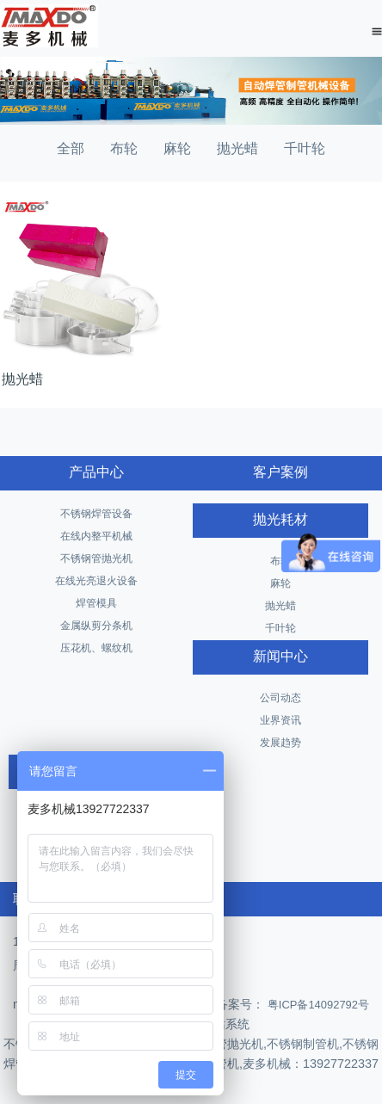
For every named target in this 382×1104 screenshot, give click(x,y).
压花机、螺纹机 (96, 648)
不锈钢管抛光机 (96, 558)
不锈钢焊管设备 (96, 514)
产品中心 (96, 472)
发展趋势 (280, 743)
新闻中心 (280, 656)
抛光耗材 (280, 519)
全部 (70, 148)
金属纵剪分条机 (96, 626)
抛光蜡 (237, 148)
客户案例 (280, 472)
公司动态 (280, 698)
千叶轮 (304, 148)
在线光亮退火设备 (96, 581)
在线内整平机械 (96, 536)
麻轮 (177, 148)
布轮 (124, 148)
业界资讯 (280, 720)
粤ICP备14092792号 (316, 1004)
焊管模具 (96, 603)
